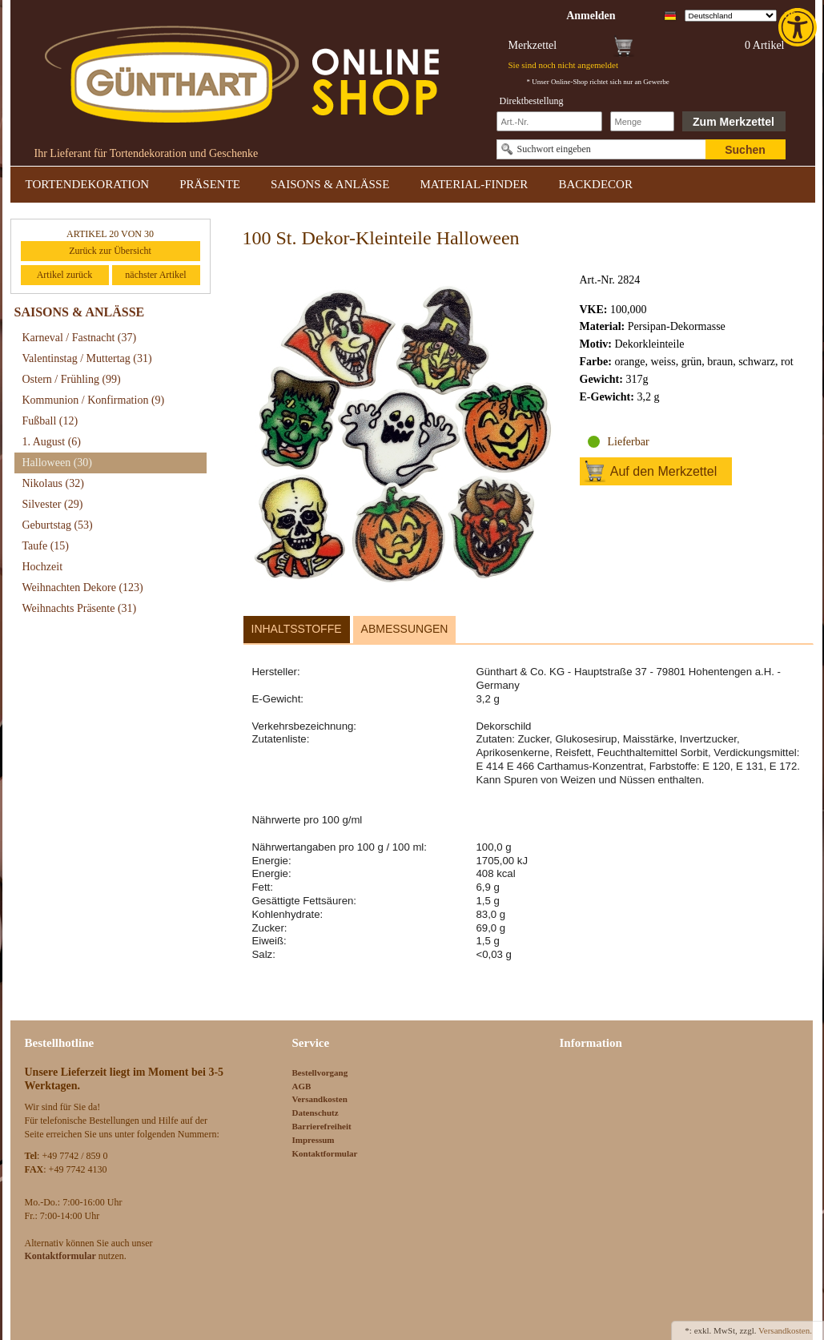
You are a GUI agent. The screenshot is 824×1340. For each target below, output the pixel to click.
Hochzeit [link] (42, 567)
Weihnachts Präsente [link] (79, 608)
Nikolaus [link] (53, 483)
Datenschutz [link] (315, 1112)
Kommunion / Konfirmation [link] (93, 400)
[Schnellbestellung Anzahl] (642, 121)
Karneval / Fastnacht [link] (79, 338)
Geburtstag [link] (57, 525)
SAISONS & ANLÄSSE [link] (330, 184)
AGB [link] (302, 1086)
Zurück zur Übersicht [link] (110, 250)
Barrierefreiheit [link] (322, 1126)
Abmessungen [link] (404, 628)
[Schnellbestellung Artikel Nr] (549, 121)
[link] (799, 27)
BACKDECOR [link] (595, 184)
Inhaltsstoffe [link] (296, 628)
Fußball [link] (50, 421)
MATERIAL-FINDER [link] (474, 184)
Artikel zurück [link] (65, 274)
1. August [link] (52, 442)
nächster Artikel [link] (155, 274)
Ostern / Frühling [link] (71, 379)
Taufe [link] (46, 546)
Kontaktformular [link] (325, 1153)
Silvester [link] (52, 504)
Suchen (745, 149)
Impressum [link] (313, 1140)
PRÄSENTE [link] (209, 184)
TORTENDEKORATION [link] (88, 184)
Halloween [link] (57, 463)
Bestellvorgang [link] (320, 1072)
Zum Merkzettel (733, 121)
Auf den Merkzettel (663, 471)
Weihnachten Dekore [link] (82, 587)
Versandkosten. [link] (785, 1330)
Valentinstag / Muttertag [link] (87, 358)
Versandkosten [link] (320, 1099)
